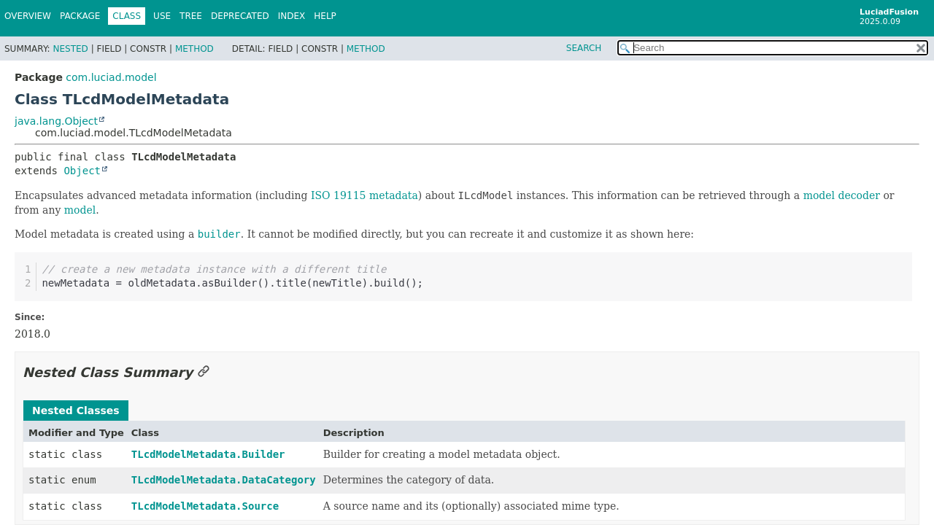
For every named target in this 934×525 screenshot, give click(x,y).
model (80, 210)
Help (325, 16)
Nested (70, 49)
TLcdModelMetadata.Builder (208, 454)
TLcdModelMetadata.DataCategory (223, 480)
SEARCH (584, 48)
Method (194, 49)
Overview (27, 16)
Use (162, 16)
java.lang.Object (56, 121)
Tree (191, 16)
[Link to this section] (203, 372)
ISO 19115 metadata (364, 195)
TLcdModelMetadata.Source (205, 506)
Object (82, 170)
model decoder (841, 195)
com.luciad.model (111, 77)
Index (292, 16)
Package (80, 16)
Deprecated (240, 16)
